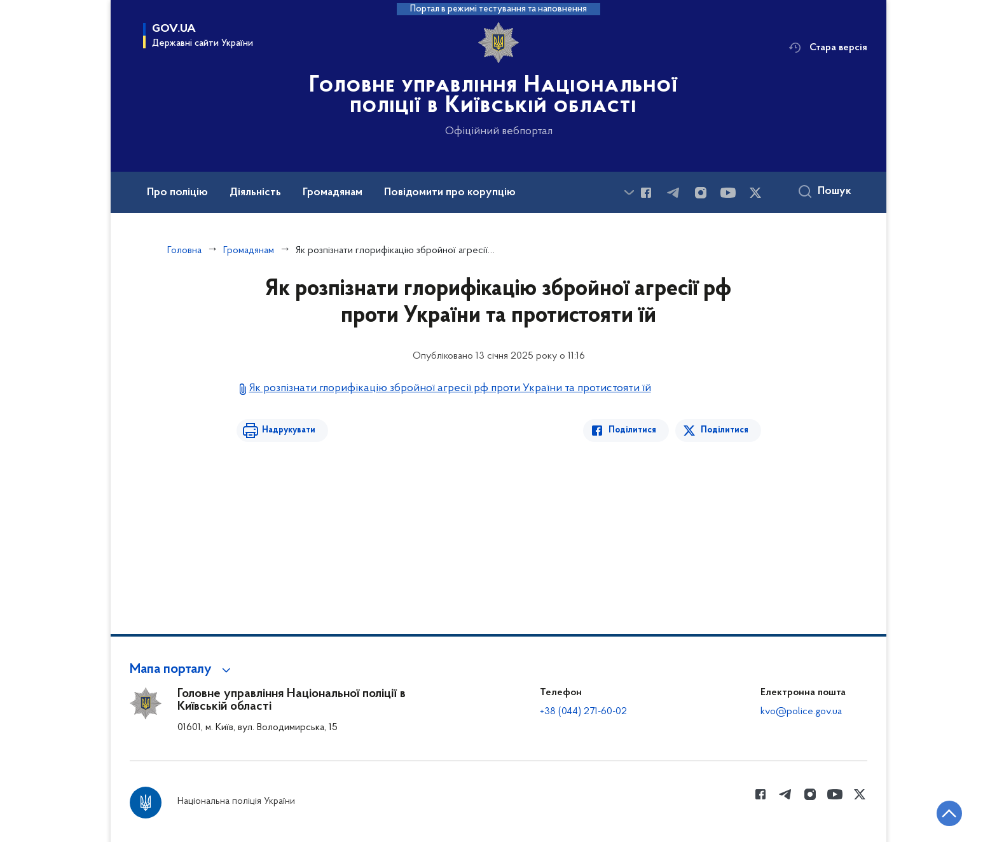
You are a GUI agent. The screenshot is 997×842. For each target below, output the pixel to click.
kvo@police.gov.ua (801, 712)
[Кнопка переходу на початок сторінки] (949, 813)
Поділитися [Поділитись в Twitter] (724, 430)
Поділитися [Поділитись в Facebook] (632, 430)
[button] (182, 669)
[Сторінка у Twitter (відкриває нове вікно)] (755, 192)
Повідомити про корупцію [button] (450, 192)
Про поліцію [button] (177, 192)
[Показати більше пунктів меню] (628, 192)
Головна (184, 250)
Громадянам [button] (332, 192)
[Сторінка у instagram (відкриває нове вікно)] (700, 192)
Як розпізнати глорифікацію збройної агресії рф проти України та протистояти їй (450, 388)
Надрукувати (288, 430)
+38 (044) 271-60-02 (583, 712)
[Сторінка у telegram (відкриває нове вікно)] (673, 192)
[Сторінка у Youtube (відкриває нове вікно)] (728, 192)
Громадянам (248, 250)
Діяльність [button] (255, 192)
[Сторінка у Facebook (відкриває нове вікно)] (646, 192)
